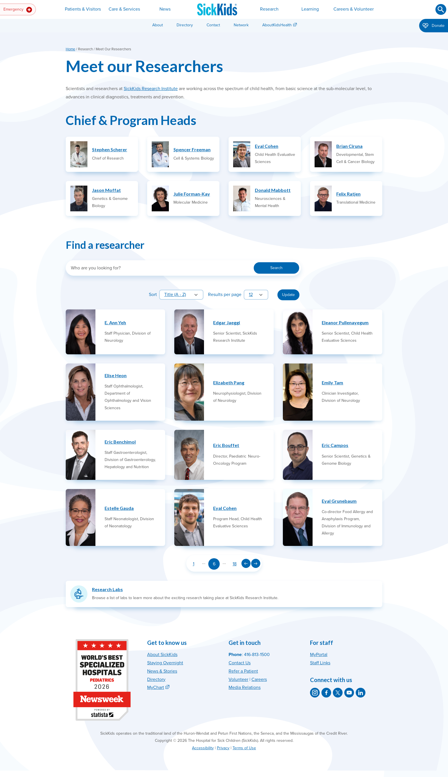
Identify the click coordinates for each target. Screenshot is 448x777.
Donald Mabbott (273, 190)
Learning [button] (310, 9)
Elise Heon (116, 375)
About (157, 25)
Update (288, 294)
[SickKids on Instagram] (315, 692)
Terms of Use (244, 748)
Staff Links (320, 663)
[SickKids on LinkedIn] (360, 692)
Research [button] (269, 9)
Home (70, 49)
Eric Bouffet (226, 445)
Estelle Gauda (119, 508)
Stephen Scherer (109, 149)
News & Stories (162, 671)
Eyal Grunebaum (339, 501)
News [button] (165, 9)
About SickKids (162, 654)
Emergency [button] (17, 10)
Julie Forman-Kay (191, 193)
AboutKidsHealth (277, 25)
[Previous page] (246, 563)
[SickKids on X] (338, 692)
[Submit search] (441, 9)
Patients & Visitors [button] (83, 9)
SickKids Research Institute (151, 89)
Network (241, 25)
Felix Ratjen (348, 193)
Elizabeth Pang (228, 382)
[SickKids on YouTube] (349, 692)
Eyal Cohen (266, 146)
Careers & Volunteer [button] (353, 9)
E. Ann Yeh (115, 322)
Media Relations (245, 687)
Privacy (223, 748)
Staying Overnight (165, 663)
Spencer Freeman (192, 149)
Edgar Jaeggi (226, 322)
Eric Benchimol (120, 441)
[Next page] (255, 563)
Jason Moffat (106, 190)
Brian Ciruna (349, 146)
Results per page (224, 294)
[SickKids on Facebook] (326, 692)
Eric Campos (335, 445)
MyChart (155, 687)
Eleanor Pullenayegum (345, 322)
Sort (153, 294)
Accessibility (203, 748)
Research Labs (107, 589)
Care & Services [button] (124, 9)
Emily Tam (332, 382)
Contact (213, 25)
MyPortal (318, 654)
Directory (185, 25)
